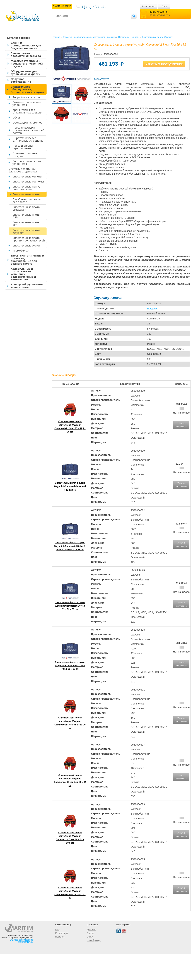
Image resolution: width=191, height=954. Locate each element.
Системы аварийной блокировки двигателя (23, 170)
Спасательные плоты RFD (26, 223)
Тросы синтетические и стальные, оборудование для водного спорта (27, 259)
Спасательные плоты (26, 194)
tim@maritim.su (25, 942)
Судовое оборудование (21, 940)
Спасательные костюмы (28, 181)
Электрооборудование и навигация (27, 286)
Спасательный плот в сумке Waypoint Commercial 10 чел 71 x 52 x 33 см (70, 606)
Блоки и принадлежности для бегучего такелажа (26, 45)
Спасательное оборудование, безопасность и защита (27, 89)
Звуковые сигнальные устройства (27, 103)
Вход (164, 6)
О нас (90, 937)
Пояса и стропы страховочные (23, 147)
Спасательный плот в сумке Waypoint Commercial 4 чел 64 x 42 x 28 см (70, 486)
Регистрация (148, 6)
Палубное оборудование (21, 80)
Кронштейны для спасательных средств (27, 111)
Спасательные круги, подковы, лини (26, 188)
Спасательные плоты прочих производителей (29, 239)
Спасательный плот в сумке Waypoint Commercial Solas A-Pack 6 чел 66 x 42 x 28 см (70, 546)
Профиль (60, 937)
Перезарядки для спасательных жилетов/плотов (28, 130)
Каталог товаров (18, 37)
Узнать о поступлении (164, 64)
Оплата (83, 21)
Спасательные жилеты (27, 176)
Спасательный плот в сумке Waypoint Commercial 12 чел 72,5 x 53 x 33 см (70, 665)
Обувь (17, 117)
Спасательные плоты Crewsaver (26, 208)
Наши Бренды (94, 940)
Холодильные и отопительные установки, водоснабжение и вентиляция (23, 274)
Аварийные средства (26, 97)
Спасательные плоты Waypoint (26, 231)
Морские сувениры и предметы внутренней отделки (27, 63)
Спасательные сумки (26, 245)
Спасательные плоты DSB (26, 216)
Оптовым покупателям (119, 21)
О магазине (96, 21)
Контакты (58, 21)
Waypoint (152, 308)
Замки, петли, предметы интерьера (26, 54)
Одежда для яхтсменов (27, 122)
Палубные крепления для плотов (27, 200)
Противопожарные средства (25, 154)
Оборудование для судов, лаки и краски (25, 72)
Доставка (71, 21)
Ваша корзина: (158, 11)
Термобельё (20, 250)
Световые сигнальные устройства (27, 162)
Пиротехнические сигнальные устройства (28, 139)
